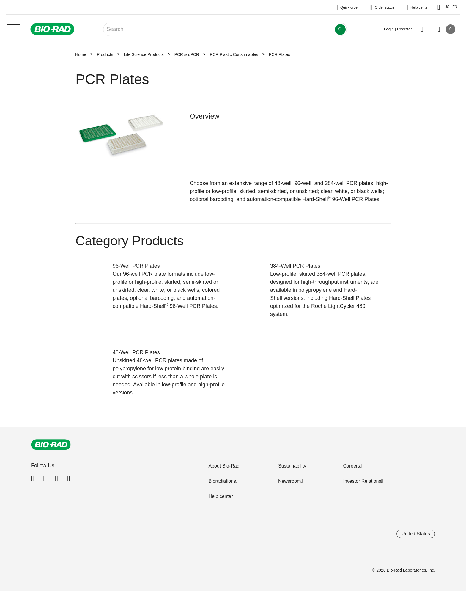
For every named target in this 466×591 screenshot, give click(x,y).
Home (80, 54)
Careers (351, 465)
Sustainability (292, 465)
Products (105, 54)
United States (416, 533)
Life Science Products (144, 54)
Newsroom (289, 481)
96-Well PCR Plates (136, 266)
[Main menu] (13, 29)
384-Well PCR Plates (295, 266)
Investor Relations (362, 481)
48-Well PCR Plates (136, 352)
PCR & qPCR (186, 54)
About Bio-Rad (223, 465)
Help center (220, 496)
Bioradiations (222, 481)
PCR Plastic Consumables (234, 54)
